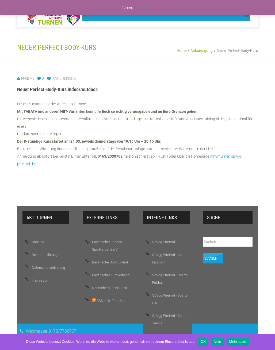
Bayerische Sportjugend (110, 262)
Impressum (40, 280)
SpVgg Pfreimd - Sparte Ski (170, 299)
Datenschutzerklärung (48, 268)
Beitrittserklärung (45, 255)
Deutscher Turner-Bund (109, 288)
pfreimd (28, 78)
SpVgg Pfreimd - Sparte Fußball (170, 279)
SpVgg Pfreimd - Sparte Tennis (170, 319)
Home (181, 50)
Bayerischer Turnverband (110, 275)
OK (203, 342)
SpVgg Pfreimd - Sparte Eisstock (170, 258)
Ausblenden (144, 7)
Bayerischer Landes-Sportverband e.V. (107, 245)
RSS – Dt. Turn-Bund (109, 300)
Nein (217, 342)
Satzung (38, 242)
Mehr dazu (237, 342)
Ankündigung (201, 50)
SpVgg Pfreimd (163, 242)
